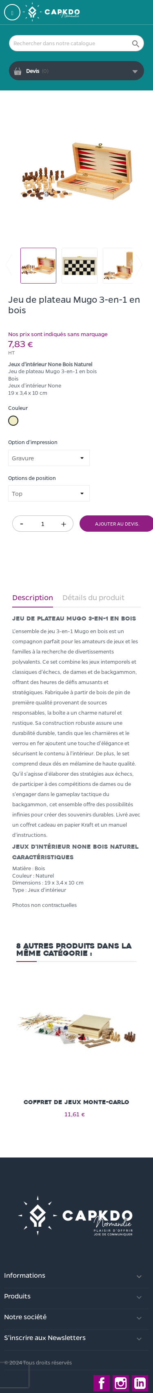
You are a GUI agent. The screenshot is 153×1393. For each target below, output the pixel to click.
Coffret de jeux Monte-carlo (76, 1102)
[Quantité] (42, 523)
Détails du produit (93, 597)
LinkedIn (140, 1383)
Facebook (101, 1383)
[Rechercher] (76, 43)
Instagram (121, 1383)
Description (32, 597)
